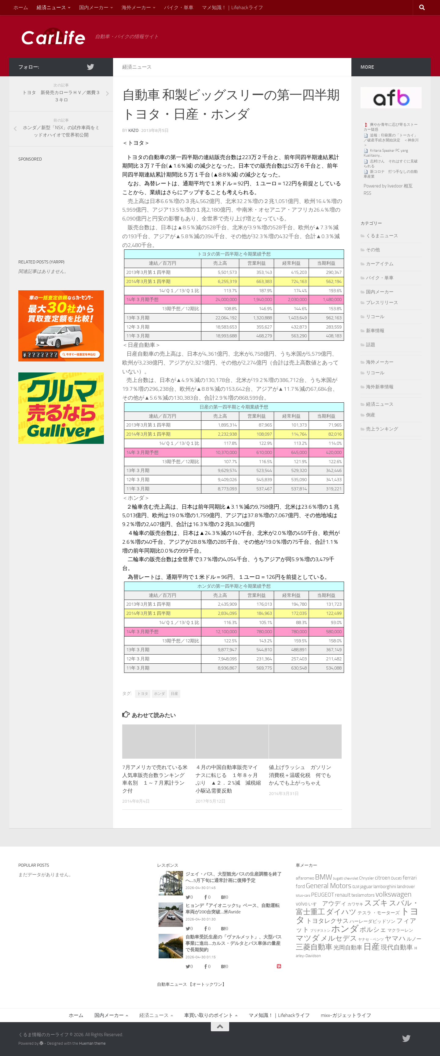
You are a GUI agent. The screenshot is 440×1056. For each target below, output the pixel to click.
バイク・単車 (178, 7)
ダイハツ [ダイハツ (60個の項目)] (341, 912)
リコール (375, 316)
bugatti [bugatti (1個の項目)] (338, 878)
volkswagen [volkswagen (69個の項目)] (394, 894)
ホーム (20, 7)
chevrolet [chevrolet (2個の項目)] (351, 878)
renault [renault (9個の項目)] (342, 895)
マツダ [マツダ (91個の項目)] (308, 938)
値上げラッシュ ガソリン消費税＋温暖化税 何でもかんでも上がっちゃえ (300, 775)
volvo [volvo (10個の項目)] (301, 904)
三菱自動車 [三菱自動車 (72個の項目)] (314, 946)
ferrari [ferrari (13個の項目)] (410, 877)
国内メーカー (93, 7)
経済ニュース (51, 7)
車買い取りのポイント (208, 1015)
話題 (370, 344)
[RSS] (100, 67)
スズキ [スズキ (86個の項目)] (376, 902)
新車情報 (375, 330)
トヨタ (142, 693)
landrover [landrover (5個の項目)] (406, 886)
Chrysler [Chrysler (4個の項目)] (366, 878)
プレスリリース (382, 302)
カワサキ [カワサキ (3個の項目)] (355, 904)
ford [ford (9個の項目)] (300, 886)
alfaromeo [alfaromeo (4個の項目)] (305, 878)
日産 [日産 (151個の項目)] (371, 947)
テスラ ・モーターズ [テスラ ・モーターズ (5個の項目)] (379, 913)
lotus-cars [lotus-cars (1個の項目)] (303, 896)
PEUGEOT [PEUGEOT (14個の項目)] (322, 894)
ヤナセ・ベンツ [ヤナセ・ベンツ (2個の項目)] (371, 939)
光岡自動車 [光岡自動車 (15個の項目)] (347, 947)
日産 (174, 693)
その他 (373, 249)
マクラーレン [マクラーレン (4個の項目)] (400, 930)
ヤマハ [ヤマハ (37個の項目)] (395, 938)
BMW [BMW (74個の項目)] (323, 877)
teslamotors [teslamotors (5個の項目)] (363, 895)
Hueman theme (92, 1043)
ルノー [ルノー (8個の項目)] (414, 939)
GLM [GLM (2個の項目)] (355, 887)
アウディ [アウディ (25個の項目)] (334, 903)
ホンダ (159, 693)
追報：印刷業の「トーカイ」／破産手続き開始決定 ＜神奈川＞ (391, 140)
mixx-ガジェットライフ (346, 1015)
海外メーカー (136, 7)
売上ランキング (382, 429)
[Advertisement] (64, 203)
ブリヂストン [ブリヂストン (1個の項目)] (320, 931)
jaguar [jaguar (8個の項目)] (366, 886)
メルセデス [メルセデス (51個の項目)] (339, 938)
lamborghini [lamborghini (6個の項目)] (384, 886)
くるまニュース (382, 235)
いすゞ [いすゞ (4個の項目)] (314, 904)
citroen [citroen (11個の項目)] (382, 878)
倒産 (370, 415)
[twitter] (90, 67)
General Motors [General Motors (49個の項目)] (328, 886)
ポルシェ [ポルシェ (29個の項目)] (373, 929)
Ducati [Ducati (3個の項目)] (396, 878)
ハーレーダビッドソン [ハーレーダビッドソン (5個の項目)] (372, 921)
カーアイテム (380, 264)
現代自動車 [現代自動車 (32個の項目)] (397, 947)
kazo (133, 130)
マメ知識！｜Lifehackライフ (232, 7)
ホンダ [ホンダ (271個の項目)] (345, 929)
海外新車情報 (380, 387)
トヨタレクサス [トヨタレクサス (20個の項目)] (327, 920)
